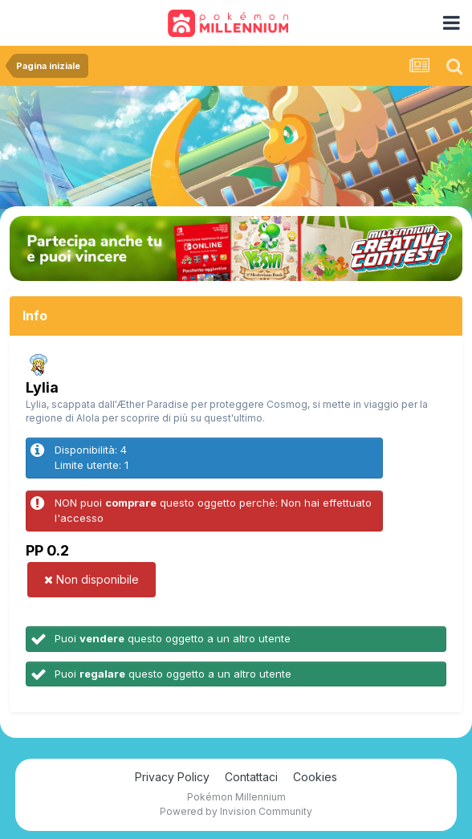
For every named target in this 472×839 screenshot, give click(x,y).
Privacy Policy (172, 777)
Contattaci (251, 777)
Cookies (315, 777)
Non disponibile (91, 579)
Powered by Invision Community (236, 811)
